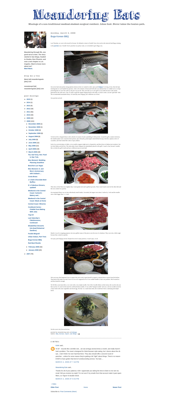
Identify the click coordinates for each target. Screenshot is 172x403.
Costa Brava (32, 176)
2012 (29, 109)
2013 (29, 105)
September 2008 (35, 133)
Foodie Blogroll (34, 234)
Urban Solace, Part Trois (37, 237)
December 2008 (34, 124)
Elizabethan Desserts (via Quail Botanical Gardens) (36, 228)
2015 (29, 99)
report (67, 333)
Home (86, 387)
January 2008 (34, 250)
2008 (29, 121)
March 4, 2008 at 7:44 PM (67, 362)
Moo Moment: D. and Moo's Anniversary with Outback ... (36, 171)
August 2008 (33, 136)
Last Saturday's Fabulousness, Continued (34, 220)
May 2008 (32, 146)
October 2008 (34, 130)
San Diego (73, 333)
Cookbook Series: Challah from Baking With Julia (36, 209)
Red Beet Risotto (34, 243)
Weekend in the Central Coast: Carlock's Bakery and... (36, 193)
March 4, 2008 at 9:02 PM (67, 379)
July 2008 (32, 139)
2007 (29, 254)
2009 (29, 118)
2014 (29, 102)
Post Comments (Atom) (68, 391)
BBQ (57, 333)
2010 (29, 115)
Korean (61, 333)
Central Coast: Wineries (37, 204)
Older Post (55, 387)
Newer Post (117, 387)
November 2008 (35, 127)
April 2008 (32, 149)
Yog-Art (31, 215)
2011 (29, 112)
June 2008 (33, 143)
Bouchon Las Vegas (35, 166)
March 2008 (33, 152)
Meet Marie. (28, 68)
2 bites (54, 384)
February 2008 (34, 247)
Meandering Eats (61, 367)
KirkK (57, 345)
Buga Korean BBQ (35, 240)
